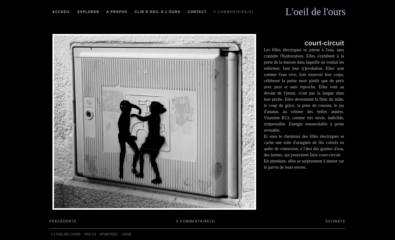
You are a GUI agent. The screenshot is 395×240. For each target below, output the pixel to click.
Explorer (88, 12)
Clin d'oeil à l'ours (158, 12)
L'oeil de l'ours (315, 10)
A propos (116, 12)
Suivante (336, 221)
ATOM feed (109, 234)
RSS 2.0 (90, 234)
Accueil (61, 12)
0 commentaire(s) (233, 12)
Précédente (63, 221)
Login (126, 234)
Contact (197, 12)
